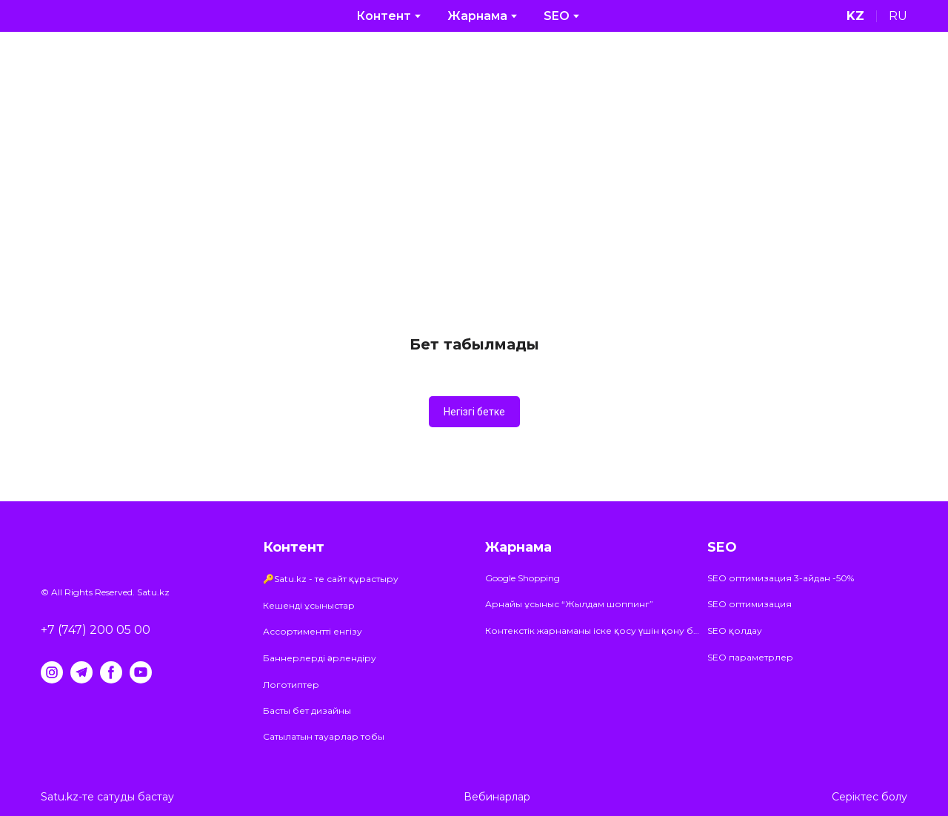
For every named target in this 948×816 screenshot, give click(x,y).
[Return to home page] (79, 16)
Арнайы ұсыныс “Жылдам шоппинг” (569, 603)
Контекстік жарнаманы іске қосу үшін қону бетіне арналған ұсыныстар (592, 630)
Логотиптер (291, 684)
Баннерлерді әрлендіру (319, 657)
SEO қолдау (734, 630)
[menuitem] (855, 16)
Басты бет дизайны (307, 710)
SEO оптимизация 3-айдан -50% (780, 577)
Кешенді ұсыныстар (309, 605)
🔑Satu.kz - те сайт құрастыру (330, 578)
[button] (474, 411)
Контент (383, 16)
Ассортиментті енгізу (312, 631)
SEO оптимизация (749, 603)
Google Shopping (522, 577)
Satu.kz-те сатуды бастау (107, 796)
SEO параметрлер (750, 657)
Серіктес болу (869, 796)
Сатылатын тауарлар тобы (323, 736)
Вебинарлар (497, 796)
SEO (557, 16)
